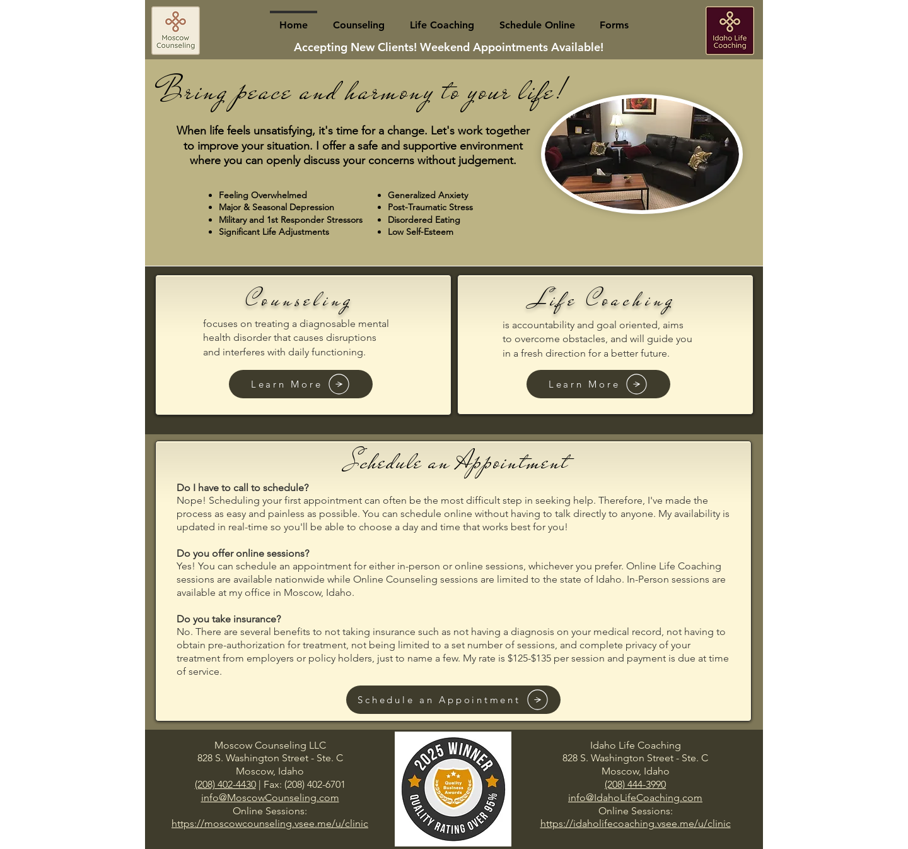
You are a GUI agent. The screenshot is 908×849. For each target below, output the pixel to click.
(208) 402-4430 (225, 784)
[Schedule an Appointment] (453, 700)
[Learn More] (301, 384)
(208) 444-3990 (635, 784)
